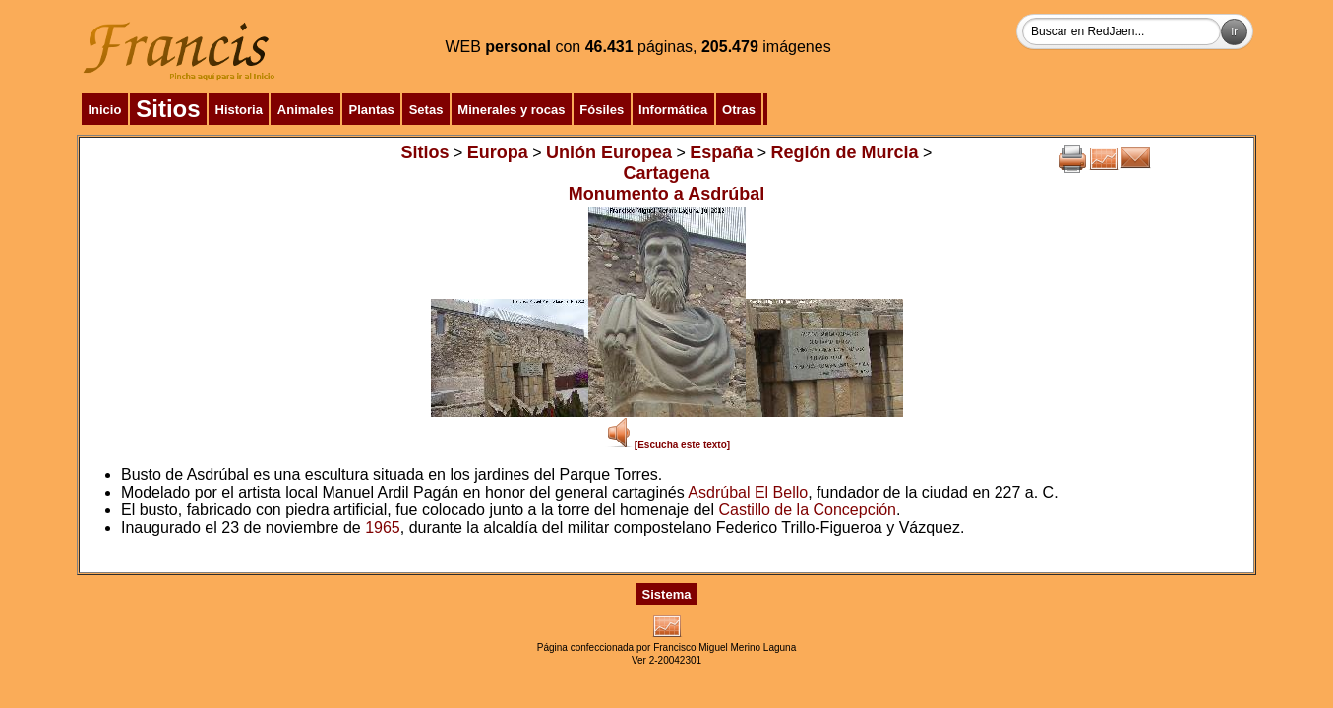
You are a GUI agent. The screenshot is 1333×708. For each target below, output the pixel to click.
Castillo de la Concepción (807, 510)
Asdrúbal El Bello (748, 492)
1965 (382, 527)
